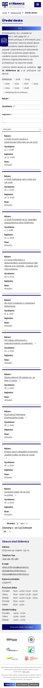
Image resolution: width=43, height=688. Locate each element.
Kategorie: (7, 79)
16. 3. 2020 (9, 502)
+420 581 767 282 (10, 559)
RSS (29, 28)
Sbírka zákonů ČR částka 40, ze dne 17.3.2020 (19, 379)
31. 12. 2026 (9, 157)
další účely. (26, 672)
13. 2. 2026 (9, 149)
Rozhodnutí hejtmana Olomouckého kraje (16, 416)
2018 (18, 79)
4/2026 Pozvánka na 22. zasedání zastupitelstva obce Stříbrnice (20, 221)
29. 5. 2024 (9, 276)
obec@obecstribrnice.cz (14, 570)
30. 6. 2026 (9, 197)
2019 (27, 79)
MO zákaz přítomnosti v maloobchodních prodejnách (20, 342)
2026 (26, 88)
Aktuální (8, 165)
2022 (26, 83)
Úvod (4, 13)
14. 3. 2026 (9, 238)
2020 (7, 83)
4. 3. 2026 (8, 230)
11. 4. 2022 (9, 314)
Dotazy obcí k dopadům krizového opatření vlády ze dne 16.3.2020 (21, 454)
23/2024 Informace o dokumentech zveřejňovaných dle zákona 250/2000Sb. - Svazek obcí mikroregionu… (21, 264)
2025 (17, 88)
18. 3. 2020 (9, 388)
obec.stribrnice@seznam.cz (15, 567)
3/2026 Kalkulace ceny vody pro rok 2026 (20, 181)
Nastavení (34, 684)
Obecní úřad (16, 13)
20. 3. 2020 (9, 351)
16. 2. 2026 (9, 190)
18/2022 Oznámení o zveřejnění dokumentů (19, 304)
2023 (36, 83)
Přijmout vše (9, 684)
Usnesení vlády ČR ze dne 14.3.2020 (17, 493)
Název (5, 98)
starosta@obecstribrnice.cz (15, 574)
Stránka (11, 523)
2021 (17, 83)
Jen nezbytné (22, 684)
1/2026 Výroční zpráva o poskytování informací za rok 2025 (21, 140)
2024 (7, 88)
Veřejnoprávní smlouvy (16, 92)
